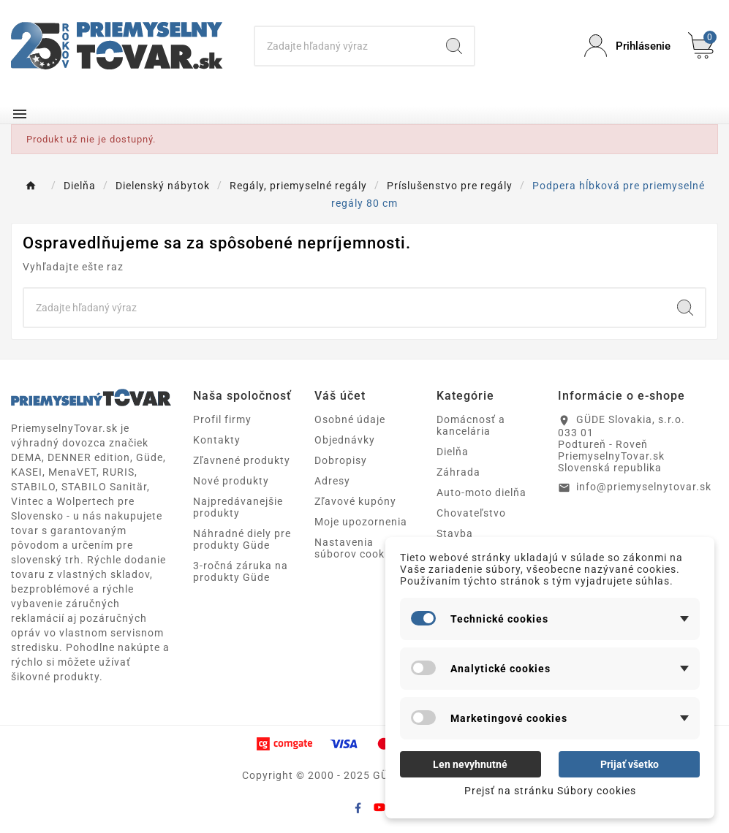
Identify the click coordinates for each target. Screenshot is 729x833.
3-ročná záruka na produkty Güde (240, 571)
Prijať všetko (629, 764)
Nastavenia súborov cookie (353, 548)
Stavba (455, 533)
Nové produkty (231, 481)
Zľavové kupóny (355, 501)
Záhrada (458, 472)
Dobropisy (340, 460)
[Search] (344, 46)
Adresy (332, 481)
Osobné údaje (349, 419)
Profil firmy (222, 419)
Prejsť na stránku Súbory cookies (550, 790)
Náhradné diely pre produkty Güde (242, 539)
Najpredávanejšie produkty (238, 507)
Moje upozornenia (360, 522)
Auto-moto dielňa (481, 492)
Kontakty (217, 440)
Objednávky (344, 440)
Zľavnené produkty (241, 460)
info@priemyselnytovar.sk (643, 486)
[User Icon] (627, 45)
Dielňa (453, 451)
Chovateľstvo (471, 513)
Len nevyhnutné (470, 764)
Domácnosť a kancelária (471, 425)
